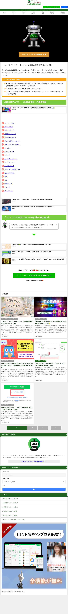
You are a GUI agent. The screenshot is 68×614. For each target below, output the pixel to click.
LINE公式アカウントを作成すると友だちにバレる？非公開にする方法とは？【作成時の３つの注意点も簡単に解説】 (16, 365)
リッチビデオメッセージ (12, 141)
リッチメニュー (9, 162)
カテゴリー (5, 478)
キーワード (5, 471)
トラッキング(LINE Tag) (12, 169)
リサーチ (7, 155)
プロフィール (8, 190)
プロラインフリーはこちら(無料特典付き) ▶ (34, 460)
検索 (34, 488)
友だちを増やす (9, 173)
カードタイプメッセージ (12, 144)
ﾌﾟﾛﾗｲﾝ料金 (23, 13)
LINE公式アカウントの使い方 (10, 506)
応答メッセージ (9, 130)
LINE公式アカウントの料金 (9, 510)
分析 (5, 180)
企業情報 (43, 13)
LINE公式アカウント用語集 (9, 515)
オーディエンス (9, 166)
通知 (5, 176)
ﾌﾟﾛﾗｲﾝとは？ (14, 13)
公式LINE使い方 (52, 13)
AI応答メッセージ (10, 134)
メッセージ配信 (9, 123)
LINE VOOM (8, 183)
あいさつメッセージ (10, 158)
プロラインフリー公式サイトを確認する (34, 275)
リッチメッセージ (10, 137)
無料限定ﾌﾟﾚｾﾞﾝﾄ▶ (63, 13)
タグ (3, 484)
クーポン (7, 148)
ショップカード (9, 151)
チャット (7, 187)
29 (56, 427)
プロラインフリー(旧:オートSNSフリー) (13, 519)
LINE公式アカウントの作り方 (10, 502)
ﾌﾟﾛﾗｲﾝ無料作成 (33, 13)
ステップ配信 (8, 126)
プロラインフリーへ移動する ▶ (34, 54)
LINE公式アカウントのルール (10, 498)
